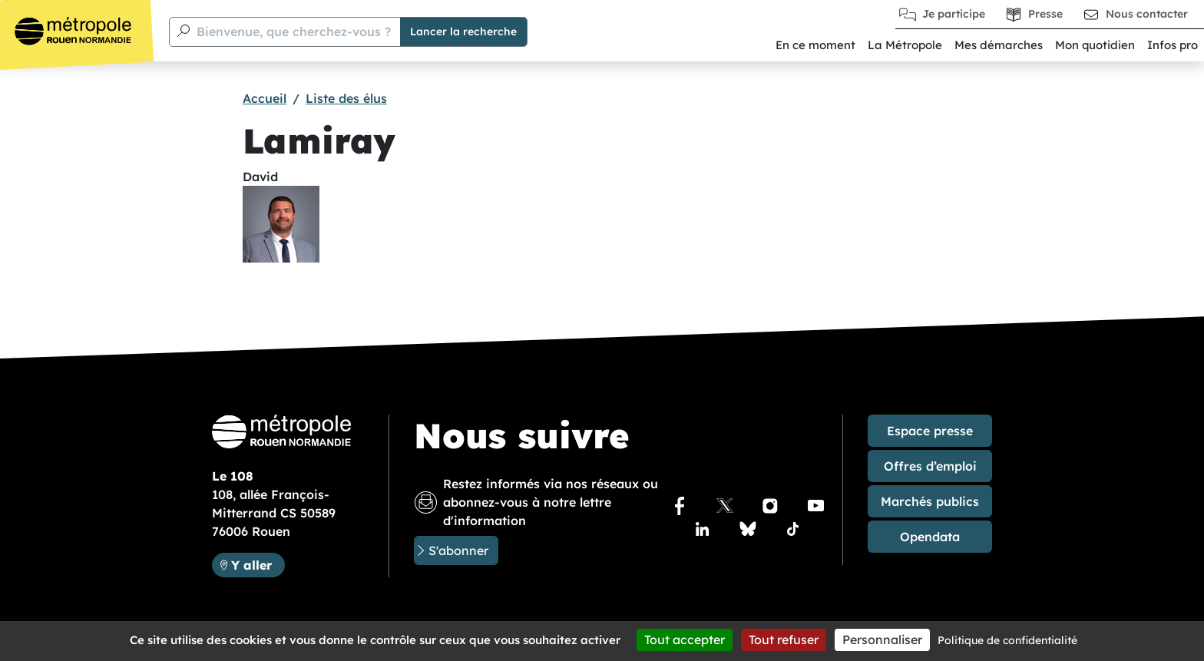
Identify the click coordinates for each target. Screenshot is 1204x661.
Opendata (930, 536)
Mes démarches (998, 45)
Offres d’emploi (930, 466)
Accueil (264, 98)
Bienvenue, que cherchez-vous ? (294, 31)
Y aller (257, 564)
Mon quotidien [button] (1095, 45)
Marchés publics (930, 501)
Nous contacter (1147, 14)
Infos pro (1172, 45)
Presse (1045, 14)
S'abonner (458, 550)
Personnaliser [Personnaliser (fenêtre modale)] (882, 639)
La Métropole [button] (905, 45)
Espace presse (930, 430)
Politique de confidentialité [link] (1007, 640)
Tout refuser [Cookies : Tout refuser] (784, 639)
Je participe (953, 14)
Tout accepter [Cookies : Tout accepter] (684, 639)
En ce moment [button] (815, 45)
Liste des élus (346, 98)
